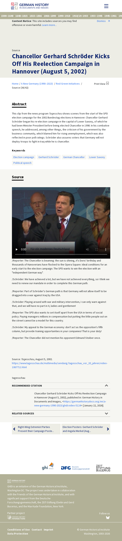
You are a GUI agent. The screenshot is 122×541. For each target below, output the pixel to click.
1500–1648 (7, 16)
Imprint (48, 529)
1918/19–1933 (80, 16)
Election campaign (23, 157)
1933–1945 (96, 16)
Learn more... (49, 25)
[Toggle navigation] (107, 6)
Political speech (22, 163)
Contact (37, 529)
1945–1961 (110, 16)
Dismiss (103, 21)
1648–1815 (21, 16)
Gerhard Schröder (48, 157)
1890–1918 (64, 16)
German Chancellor (74, 157)
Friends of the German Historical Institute (40, 494)
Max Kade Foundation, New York (45, 506)
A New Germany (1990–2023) (37, 83)
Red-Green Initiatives (68, 83)
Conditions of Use (18, 529)
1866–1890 (50, 16)
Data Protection (17, 533)
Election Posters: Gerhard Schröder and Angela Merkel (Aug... (83, 429)
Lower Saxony (97, 157)
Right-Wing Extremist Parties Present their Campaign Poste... (36, 429)
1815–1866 (36, 16)
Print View (99, 84)
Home (15, 83)
